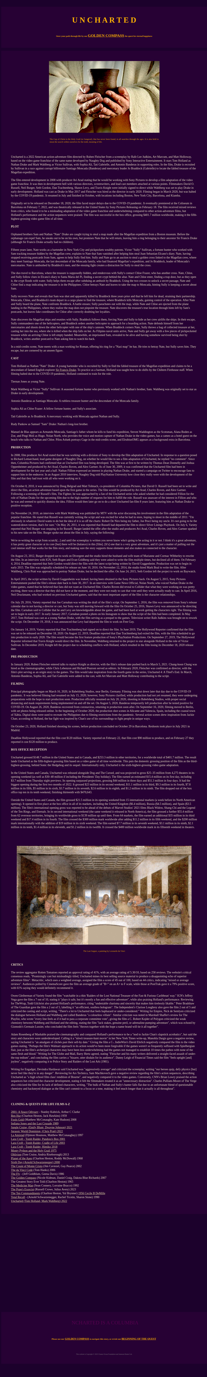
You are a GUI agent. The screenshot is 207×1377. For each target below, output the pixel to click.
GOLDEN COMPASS (77, 1338)
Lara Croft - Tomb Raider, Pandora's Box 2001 (38, 1139)
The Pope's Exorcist (22, 1189)
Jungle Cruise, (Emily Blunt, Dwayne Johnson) (38, 1127)
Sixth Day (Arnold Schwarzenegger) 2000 (35, 1162)
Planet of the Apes (21, 1158)
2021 (69, 1127)
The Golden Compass (23, 1177)
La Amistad (17, 1135)
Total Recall (18, 1197)
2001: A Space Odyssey (25, 1112)
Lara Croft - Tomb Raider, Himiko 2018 (34, 1146)
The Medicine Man (22, 1185)
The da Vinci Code (22, 1170)
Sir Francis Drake (66, 369)
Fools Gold (17, 1119)
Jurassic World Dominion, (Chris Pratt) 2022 (37, 1131)
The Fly (15, 1174)
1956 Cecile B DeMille (91, 1193)
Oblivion (16, 1154)
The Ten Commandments (25, 1193)
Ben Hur (16, 1115)
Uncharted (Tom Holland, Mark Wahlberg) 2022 (39, 1201)
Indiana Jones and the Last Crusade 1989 (34, 1123)
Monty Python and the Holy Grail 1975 (34, 1150)
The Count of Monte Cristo (27, 1166)
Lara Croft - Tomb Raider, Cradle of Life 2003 (38, 1143)
